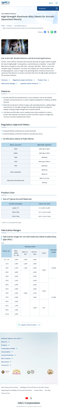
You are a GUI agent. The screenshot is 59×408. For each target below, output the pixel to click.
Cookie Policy (38, 390)
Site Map (47, 390)
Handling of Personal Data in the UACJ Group (34, 387)
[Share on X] (48, 32)
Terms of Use (5, 393)
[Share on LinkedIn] (55, 32)
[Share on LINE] (52, 32)
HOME (3, 26)
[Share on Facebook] (45, 32)
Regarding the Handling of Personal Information (16, 390)
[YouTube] (26, 398)
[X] (31, 398)
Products (9, 26)
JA (52, 3)
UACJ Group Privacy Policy (9, 387)
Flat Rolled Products (20, 26)
